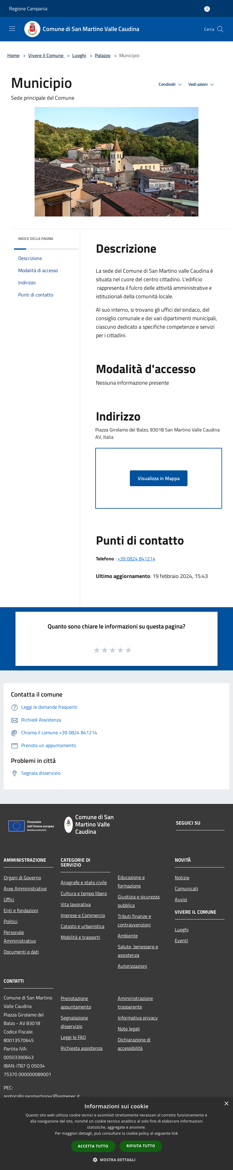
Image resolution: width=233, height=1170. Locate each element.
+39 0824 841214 (136, 558)
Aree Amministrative (25, 888)
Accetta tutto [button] (93, 1146)
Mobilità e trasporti (80, 937)
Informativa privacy (138, 1017)
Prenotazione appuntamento (76, 1002)
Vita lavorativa (76, 904)
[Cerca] (220, 29)
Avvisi (181, 899)
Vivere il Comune (46, 55)
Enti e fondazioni (21, 910)
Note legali (129, 1028)
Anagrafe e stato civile (84, 882)
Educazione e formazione (131, 881)
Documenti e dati (21, 951)
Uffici (9, 899)
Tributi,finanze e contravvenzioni (134, 920)
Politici (11, 921)
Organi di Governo (22, 877)
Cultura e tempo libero (84, 893)
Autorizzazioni (132, 966)
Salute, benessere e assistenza (138, 951)
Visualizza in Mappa (159, 478)
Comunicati (186, 888)
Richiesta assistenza (82, 1048)
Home (13, 55)
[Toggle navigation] (12, 28)
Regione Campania (28, 8)
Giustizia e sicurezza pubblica (139, 901)
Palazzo (102, 55)
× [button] (226, 1104)
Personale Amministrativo (20, 936)
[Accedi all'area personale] (207, 9)
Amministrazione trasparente (135, 1002)
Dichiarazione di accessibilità (134, 1044)
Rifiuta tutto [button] (141, 1145)
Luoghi (79, 55)
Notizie (182, 877)
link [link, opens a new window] (175, 1133)
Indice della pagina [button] (35, 238)
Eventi (181, 940)
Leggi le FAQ (73, 1037)
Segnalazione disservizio (74, 1022)
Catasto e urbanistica (82, 926)
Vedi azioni (202, 84)
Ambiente (128, 935)
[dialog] (116, 1133)
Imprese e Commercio (83, 915)
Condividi (171, 84)
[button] (116, 1160)
